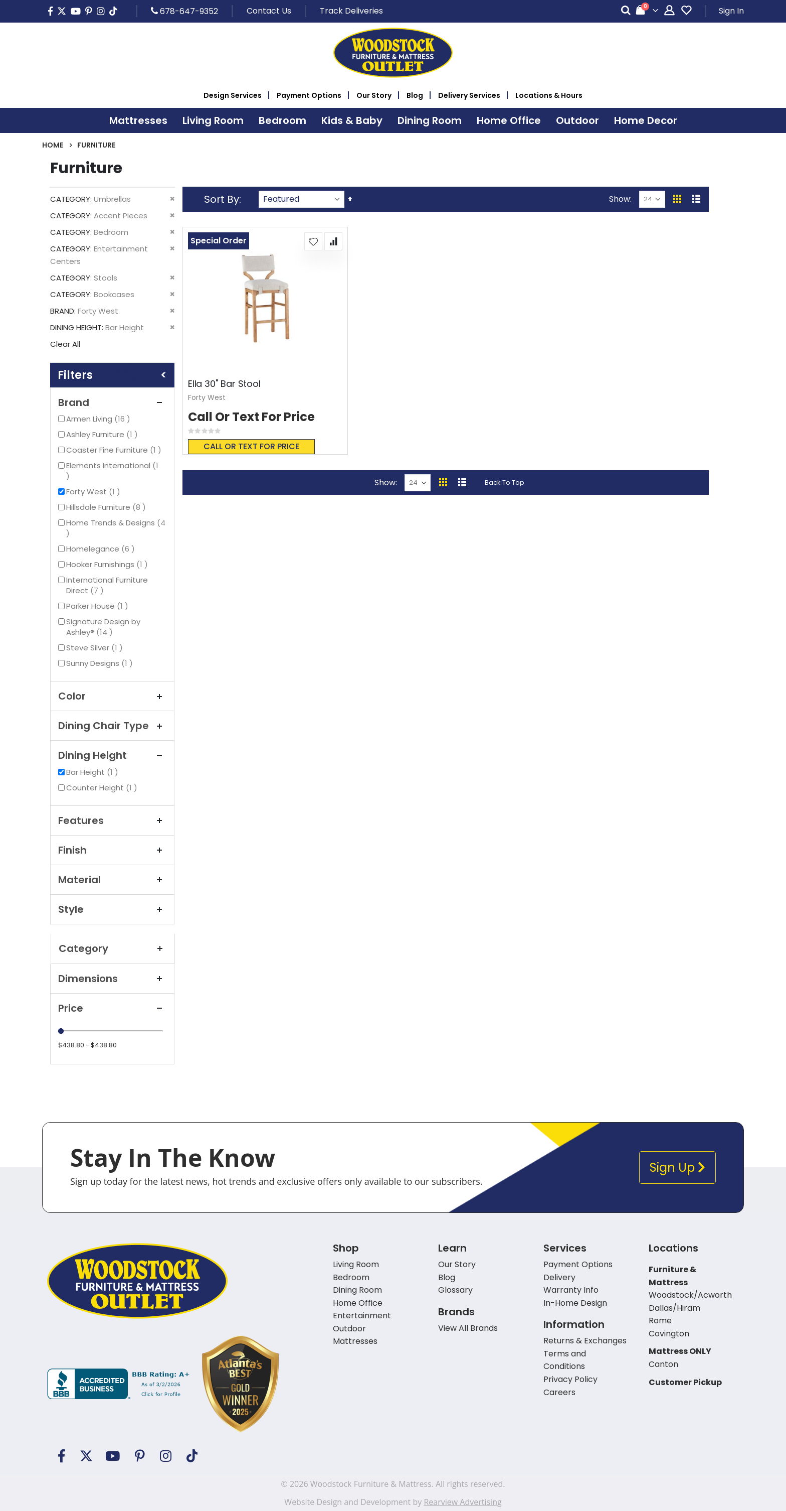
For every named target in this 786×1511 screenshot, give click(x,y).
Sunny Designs (100, 663)
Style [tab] (112, 909)
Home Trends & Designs (115, 527)
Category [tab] (113, 948)
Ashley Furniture (103, 434)
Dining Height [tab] (112, 755)
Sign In (731, 11)
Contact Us (269, 11)
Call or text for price (251, 446)
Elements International (112, 470)
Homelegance (101, 548)
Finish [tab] (112, 850)
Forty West (94, 491)
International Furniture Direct (107, 585)
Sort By (221, 199)
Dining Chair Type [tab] (112, 726)
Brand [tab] (112, 402)
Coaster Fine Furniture (115, 450)
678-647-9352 (184, 11)
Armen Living (99, 419)
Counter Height (103, 787)
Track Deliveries (351, 11)
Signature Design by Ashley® (103, 626)
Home (52, 145)
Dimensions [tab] (112, 979)
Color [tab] (112, 696)
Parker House (98, 606)
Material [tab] (112, 880)
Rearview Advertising (462, 1501)
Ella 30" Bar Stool (224, 383)
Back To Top (504, 482)
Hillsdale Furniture (107, 507)
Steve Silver (95, 647)
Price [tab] (112, 1008)
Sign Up (677, 1167)
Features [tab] (112, 820)
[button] (313, 241)
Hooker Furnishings (108, 564)
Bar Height (93, 772)
